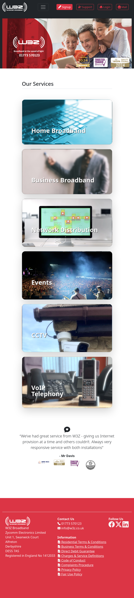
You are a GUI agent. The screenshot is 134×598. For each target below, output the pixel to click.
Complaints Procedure (75, 565)
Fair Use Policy (69, 574)
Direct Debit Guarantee (76, 551)
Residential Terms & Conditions (81, 542)
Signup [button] (64, 7)
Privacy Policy (69, 569)
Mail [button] (122, 7)
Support (85, 7)
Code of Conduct (71, 560)
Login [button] (104, 7)
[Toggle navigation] (43, 7)
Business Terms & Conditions (80, 546)
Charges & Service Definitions (80, 556)
